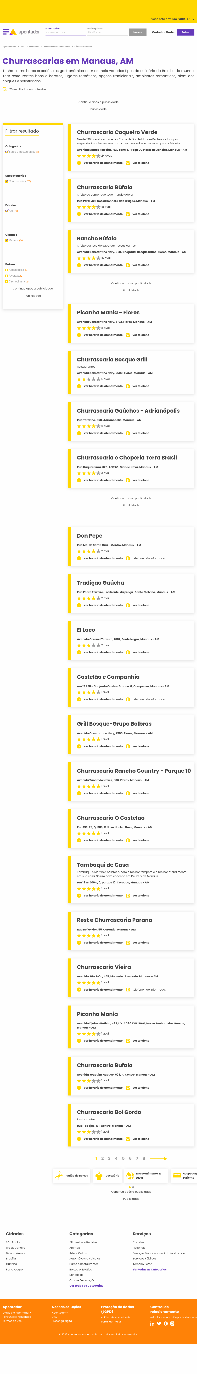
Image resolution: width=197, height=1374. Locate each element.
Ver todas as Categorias (86, 1286)
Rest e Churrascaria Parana (114, 920)
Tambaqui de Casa (103, 865)
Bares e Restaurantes (83, 1264)
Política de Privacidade (116, 1317)
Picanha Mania (97, 1014)
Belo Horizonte (15, 1253)
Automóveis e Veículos (84, 1259)
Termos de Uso (12, 1321)
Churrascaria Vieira (104, 967)
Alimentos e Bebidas (83, 1242)
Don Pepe (89, 536)
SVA (54, 1317)
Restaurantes (86, 367)
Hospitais (139, 1248)
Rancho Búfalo (97, 238)
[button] (130, 1187)
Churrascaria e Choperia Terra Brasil (127, 457)
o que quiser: (53, 28)
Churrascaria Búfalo (104, 187)
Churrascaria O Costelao (110, 818)
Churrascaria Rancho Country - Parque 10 (134, 771)
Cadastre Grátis (163, 32)
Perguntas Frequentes (17, 1317)
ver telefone (141, 163)
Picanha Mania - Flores (108, 312)
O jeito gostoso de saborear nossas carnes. (106, 246)
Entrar (186, 32)
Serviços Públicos (144, 1259)
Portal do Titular (111, 1321)
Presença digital (62, 1321)
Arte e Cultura (78, 1253)
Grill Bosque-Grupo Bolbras (114, 724)
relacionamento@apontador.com (173, 1317)
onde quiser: (95, 28)
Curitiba (11, 1264)
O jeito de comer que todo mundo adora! (105, 195)
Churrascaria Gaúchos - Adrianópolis (128, 411)
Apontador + (60, 1312)
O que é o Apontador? (17, 1312)
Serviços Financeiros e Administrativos (159, 1253)
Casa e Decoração (82, 1280)
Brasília (11, 1259)
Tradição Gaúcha (100, 583)
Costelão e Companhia (108, 677)
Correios (138, 1242)
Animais (75, 1248)
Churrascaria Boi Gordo (109, 1112)
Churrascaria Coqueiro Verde (117, 132)
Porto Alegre (14, 1269)
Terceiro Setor (142, 1264)
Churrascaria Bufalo (104, 1065)
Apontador (9, 46)
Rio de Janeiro (15, 1248)
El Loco (86, 630)
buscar (137, 32)
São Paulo (13, 1242)
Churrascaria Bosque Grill (112, 359)
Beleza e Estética (80, 1269)
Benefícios (76, 1275)
